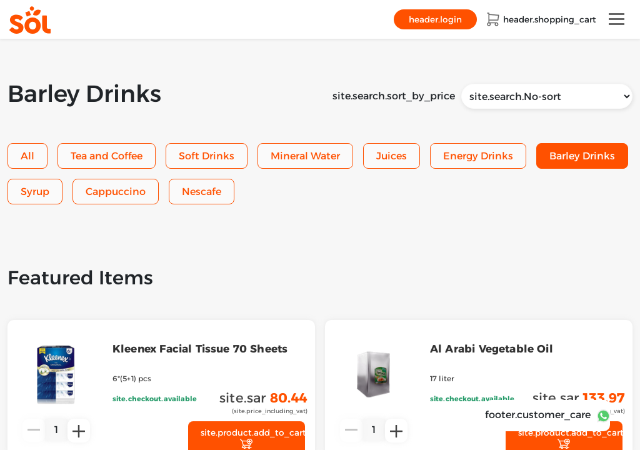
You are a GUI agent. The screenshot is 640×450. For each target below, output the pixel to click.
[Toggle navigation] (616, 19)
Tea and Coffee (106, 156)
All (27, 156)
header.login (435, 19)
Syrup (35, 192)
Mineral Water (305, 156)
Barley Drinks (582, 156)
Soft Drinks (206, 156)
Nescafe (201, 192)
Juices (391, 156)
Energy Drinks (478, 156)
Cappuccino (116, 192)
